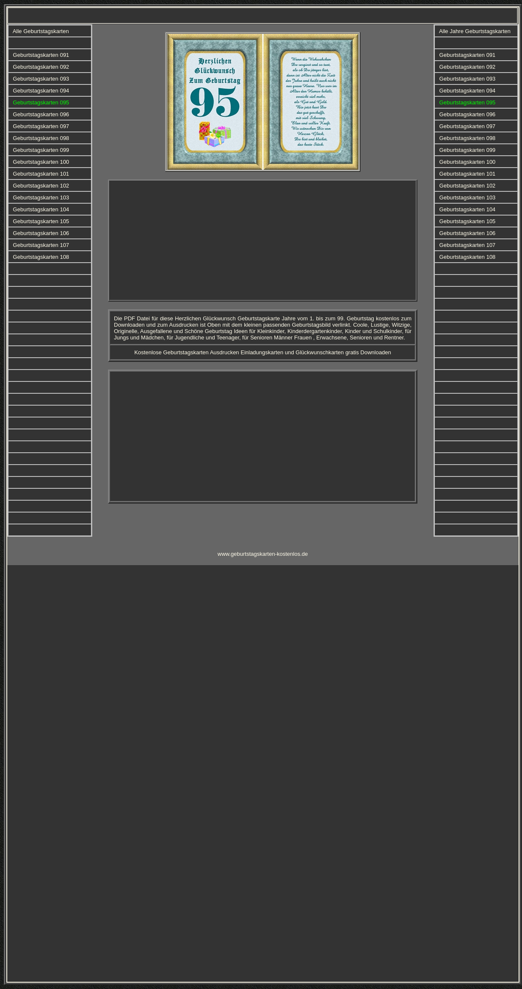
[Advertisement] (212, 240)
